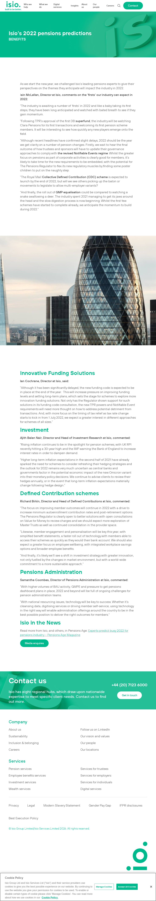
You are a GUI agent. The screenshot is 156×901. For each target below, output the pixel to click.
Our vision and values (95, 736)
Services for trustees (94, 769)
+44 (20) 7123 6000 (129, 684)
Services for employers (95, 775)
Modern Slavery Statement (61, 805)
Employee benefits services (27, 775)
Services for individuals (96, 782)
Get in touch (129, 695)
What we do (43, 5)
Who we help (28, 5)
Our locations (89, 749)
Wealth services (19, 789)
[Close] (151, 886)
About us (84, 5)
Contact (133, 5)
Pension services (20, 769)
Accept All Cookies (127, 886)
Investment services (22, 782)
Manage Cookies (104, 886)
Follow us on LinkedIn (95, 729)
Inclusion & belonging (24, 743)
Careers (110, 5)
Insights (74, 5)
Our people (96, 5)
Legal (31, 805)
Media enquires (34, 643)
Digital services (57, 5)
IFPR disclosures (131, 805)
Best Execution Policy (23, 818)
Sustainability (18, 736)
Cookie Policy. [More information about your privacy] (50, 897)
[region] (78, 887)
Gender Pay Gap (100, 805)
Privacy (14, 805)
